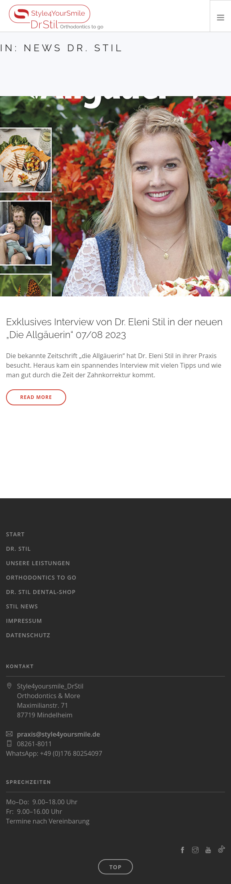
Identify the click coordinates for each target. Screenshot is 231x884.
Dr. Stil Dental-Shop (41, 592)
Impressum (24, 620)
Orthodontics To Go (41, 577)
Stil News (22, 606)
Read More (36, 397)
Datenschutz (28, 635)
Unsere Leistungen (38, 563)
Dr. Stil (18, 548)
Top (115, 867)
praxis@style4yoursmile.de (58, 734)
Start (15, 534)
